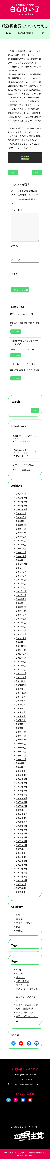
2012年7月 (21, 657)
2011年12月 (21, 685)
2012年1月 (21, 681)
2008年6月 (21, 837)
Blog (18, 969)
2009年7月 (21, 786)
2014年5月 (21, 587)
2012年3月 (21, 673)
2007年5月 (21, 872)
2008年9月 (21, 825)
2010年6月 (21, 755)
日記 (42, 33)
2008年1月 (21, 849)
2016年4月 (21, 552)
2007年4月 (21, 876)
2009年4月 (21, 798)
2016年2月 (21, 556)
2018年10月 (21, 532)
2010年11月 (21, 735)
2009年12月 (22, 771)
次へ (37, 172)
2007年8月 (21, 860)
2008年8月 (21, 829)
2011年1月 (20, 728)
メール (15, 259)
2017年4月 (21, 540)
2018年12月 (21, 524)
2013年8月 (21, 618)
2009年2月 (21, 806)
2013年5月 (21, 626)
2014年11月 (21, 579)
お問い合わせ (22, 981)
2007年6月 (21, 868)
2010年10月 (21, 739)
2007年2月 (21, 880)
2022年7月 (21, 497)
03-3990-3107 (26, 1079)
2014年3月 (21, 595)
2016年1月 (21, 560)
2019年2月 (21, 521)
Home (19, 973)
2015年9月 (21, 571)
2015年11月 (21, 567)
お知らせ (20, 914)
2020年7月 (21, 501)
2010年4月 (21, 759)
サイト (14, 273)
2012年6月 (21, 661)
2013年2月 (21, 638)
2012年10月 (21, 649)
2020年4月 (21, 509)
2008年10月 (22, 821)
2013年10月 (21, 610)
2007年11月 (21, 856)
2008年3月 (21, 841)
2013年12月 (21, 607)
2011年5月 (21, 712)
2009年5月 (21, 794)
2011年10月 (21, 692)
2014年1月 (21, 603)
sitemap (20, 977)
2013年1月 (21, 642)
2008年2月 (21, 845)
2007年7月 (21, 864)
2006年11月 (21, 888)
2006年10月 (22, 892)
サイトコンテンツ (24, 922)
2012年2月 (21, 677)
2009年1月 (21, 810)
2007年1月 (21, 884)
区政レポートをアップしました (24, 316)
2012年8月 (21, 653)
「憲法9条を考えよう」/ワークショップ (24, 342)
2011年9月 (21, 696)
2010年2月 (21, 763)
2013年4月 (21, 630)
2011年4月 (21, 716)
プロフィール (22, 985)
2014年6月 (21, 583)
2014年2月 (21, 599)
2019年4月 (21, 513)
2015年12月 (21, 564)
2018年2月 (21, 536)
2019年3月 (21, 517)
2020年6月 (21, 505)
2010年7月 (21, 751)
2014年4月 (21, 591)
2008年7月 (21, 833)
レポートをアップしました (23, 364)
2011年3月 (21, 720)
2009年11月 (21, 774)
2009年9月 (21, 778)
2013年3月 (21, 634)
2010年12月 (21, 731)
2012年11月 (21, 645)
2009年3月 (21, 802)
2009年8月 (21, 782)
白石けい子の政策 (24, 1012)
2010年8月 (21, 747)
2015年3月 (21, 575)
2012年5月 (21, 665)
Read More (15, 331)
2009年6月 (21, 790)
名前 (14, 245)
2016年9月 (21, 548)
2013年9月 (21, 614)
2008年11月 (21, 817)
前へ (13, 172)
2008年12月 (22, 813)
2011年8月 (21, 700)
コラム (19, 918)
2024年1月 (21, 493)
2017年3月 (21, 544)
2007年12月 (22, 852)
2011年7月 (21, 704)
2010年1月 (21, 767)
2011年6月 (21, 708)
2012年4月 (21, 669)
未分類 (19, 930)
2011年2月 (21, 724)
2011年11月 (20, 689)
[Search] (35, 410)
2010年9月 (21, 743)
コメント (16, 210)
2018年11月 (21, 528)
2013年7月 (21, 622)
